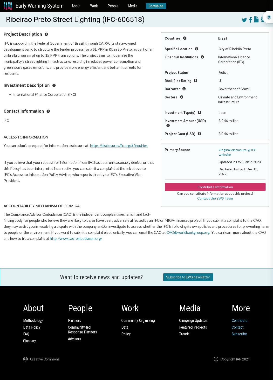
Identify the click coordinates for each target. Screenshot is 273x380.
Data (124, 327)
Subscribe (239, 334)
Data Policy (32, 327)
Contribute (156, 6)
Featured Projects (193, 327)
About (76, 6)
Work (94, 6)
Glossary (29, 341)
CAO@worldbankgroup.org (187, 232)
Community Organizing (138, 320)
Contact (238, 327)
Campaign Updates (193, 320)
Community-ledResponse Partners (82, 329)
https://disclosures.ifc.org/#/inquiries (119, 146)
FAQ (26, 334)
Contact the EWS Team (215, 198)
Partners (74, 320)
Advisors (74, 339)
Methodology (33, 320)
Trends (184, 334)
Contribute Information (215, 187)
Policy (126, 334)
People (113, 6)
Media (132, 6)
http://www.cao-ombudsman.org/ (76, 238)
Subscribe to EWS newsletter (188, 277)
